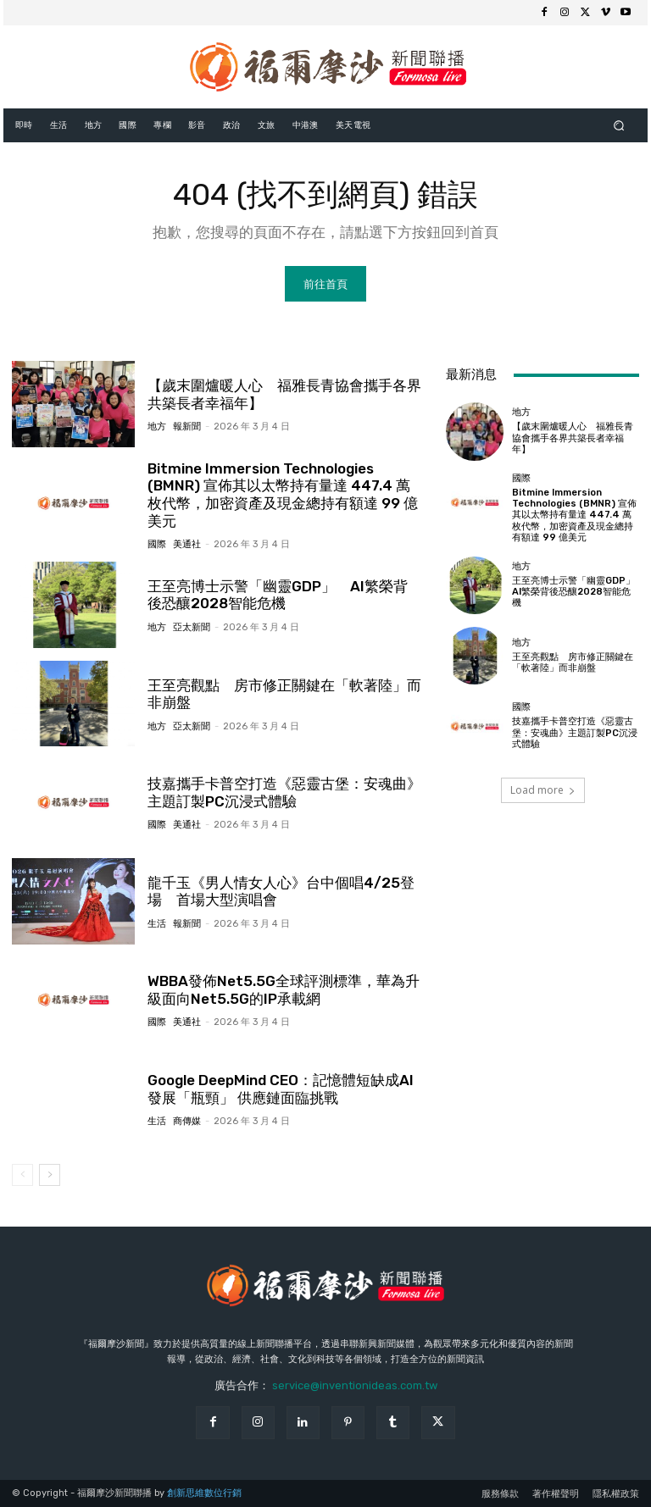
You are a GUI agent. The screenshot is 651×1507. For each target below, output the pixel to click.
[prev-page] (22, 1174)
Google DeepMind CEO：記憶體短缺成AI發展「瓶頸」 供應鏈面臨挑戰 (280, 1088)
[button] (619, 124)
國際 (156, 544)
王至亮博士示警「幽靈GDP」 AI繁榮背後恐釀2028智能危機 (578, 591)
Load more (543, 789)
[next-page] (49, 1174)
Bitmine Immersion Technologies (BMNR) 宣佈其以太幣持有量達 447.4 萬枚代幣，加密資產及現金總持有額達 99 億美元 (282, 494)
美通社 (187, 544)
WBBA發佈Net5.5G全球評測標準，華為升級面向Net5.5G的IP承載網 (282, 989)
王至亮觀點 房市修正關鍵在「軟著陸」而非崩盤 (284, 693)
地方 (156, 426)
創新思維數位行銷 (204, 1493)
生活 (156, 923)
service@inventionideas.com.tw (354, 1384)
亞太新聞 (191, 626)
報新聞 (187, 426)
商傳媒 (187, 1120)
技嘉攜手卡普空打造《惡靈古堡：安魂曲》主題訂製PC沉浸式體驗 (284, 792)
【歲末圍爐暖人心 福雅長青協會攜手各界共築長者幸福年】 (572, 438)
